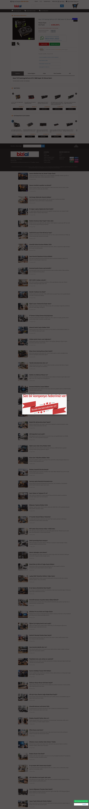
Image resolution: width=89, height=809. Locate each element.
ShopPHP (84, 804)
